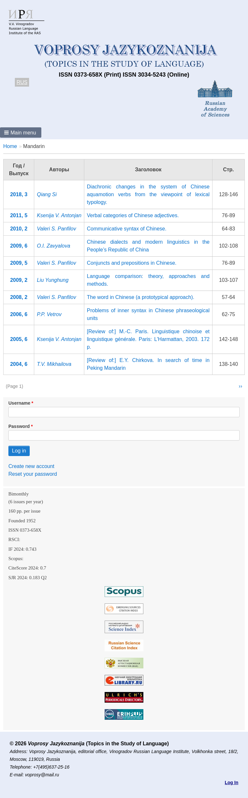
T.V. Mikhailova (54, 364)
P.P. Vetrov (49, 314)
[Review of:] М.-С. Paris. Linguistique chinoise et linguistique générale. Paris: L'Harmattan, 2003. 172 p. (148, 339)
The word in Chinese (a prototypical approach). (140, 297)
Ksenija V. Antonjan (59, 215)
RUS (21, 82)
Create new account (31, 466)
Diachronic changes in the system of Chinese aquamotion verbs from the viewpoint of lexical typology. (148, 194)
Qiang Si (47, 194)
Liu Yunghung (52, 280)
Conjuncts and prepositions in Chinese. (132, 263)
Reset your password (32, 474)
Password (19, 426)
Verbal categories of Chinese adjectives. (133, 215)
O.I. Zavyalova (53, 246)
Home (10, 146)
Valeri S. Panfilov (56, 228)
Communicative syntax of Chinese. (126, 228)
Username (19, 403)
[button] (20, 132)
